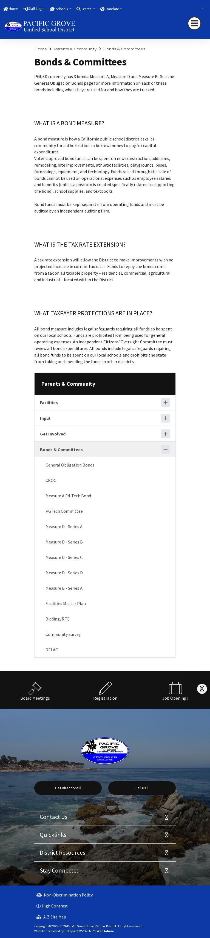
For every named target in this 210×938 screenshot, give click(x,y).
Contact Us (53, 817)
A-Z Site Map (51, 917)
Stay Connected (60, 870)
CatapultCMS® (74, 931)
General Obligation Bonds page (63, 83)
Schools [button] (62, 9)
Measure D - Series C (64, 557)
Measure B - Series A (64, 588)
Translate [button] (112, 9)
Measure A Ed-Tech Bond (68, 495)
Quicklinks (53, 834)
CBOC (51, 480)
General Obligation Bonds (70, 465)
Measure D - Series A (64, 526)
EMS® (91, 931)
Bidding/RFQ (58, 619)
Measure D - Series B (64, 542)
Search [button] (86, 9)
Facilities (49, 402)
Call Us (141, 787)
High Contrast (55, 906)
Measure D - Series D (64, 572)
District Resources (62, 852)
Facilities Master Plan (66, 603)
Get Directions (68, 787)
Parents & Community (75, 48)
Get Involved (53, 434)
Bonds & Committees (124, 48)
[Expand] (165, 402)
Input (45, 418)
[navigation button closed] (194, 23)
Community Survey (63, 634)
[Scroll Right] (202, 688)
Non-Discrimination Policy (64, 895)
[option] (35, 690)
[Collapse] (165, 449)
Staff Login (36, 8)
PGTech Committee (64, 511)
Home (13, 8)
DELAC (52, 649)
